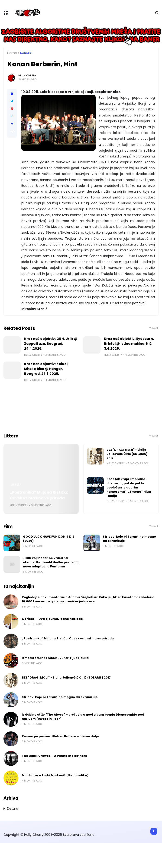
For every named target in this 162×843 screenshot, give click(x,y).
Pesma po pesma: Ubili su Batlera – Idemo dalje (60, 736)
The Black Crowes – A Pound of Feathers (54, 756)
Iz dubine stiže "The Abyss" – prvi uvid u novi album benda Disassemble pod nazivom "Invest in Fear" (83, 717)
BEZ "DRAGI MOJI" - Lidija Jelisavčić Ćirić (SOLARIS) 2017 (127, 454)
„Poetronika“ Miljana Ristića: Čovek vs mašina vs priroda (39, 495)
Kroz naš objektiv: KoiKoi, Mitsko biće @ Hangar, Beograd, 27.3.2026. (46, 369)
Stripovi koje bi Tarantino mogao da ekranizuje (129, 539)
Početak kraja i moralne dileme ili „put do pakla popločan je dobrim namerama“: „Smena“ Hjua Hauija (129, 487)
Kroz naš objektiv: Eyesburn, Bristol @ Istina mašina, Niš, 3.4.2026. (129, 343)
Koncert (26, 53)
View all (154, 328)
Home (12, 53)
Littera (16, 485)
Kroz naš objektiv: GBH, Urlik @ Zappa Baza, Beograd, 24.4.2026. (51, 343)
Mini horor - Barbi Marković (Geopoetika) (55, 775)
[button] (12, 132)
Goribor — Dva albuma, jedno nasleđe (52, 619)
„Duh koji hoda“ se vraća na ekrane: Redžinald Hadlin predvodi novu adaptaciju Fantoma (50, 562)
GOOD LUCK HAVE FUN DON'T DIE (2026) (48, 539)
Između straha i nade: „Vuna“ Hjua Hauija (55, 658)
